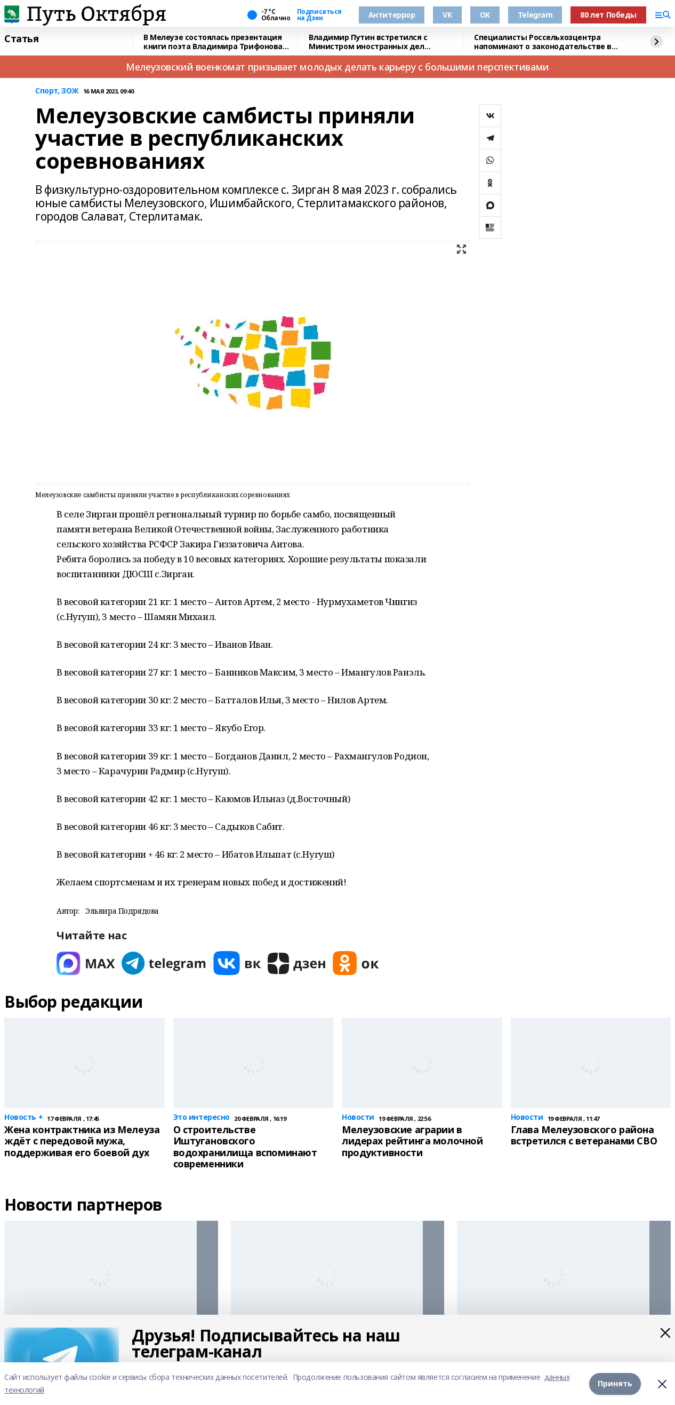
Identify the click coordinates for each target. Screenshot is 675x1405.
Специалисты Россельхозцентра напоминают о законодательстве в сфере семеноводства (543, 42)
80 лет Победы (608, 15)
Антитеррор (391, 15)
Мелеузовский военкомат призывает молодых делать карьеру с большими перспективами (337, 66)
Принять (615, 1383)
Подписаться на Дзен (319, 15)
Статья (21, 39)
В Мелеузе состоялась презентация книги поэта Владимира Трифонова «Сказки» (213, 42)
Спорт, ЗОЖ (57, 91)
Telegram (535, 15)
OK (485, 15)
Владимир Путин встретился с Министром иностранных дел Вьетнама (368, 42)
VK (447, 15)
